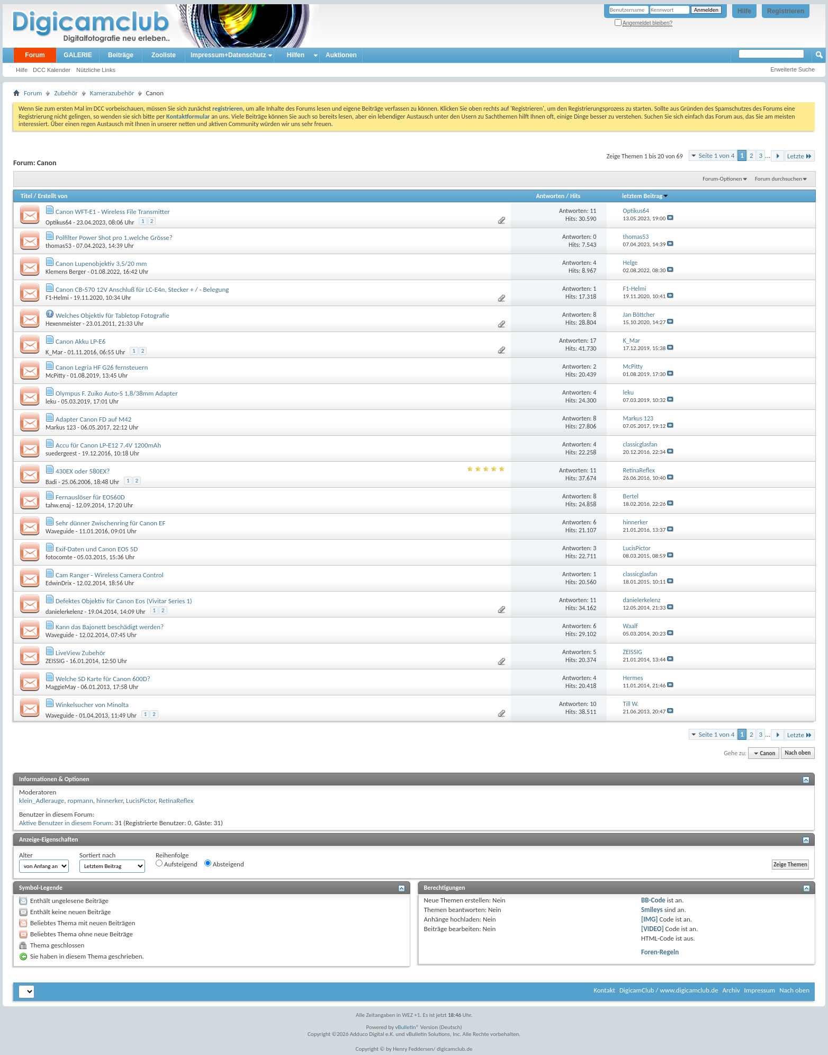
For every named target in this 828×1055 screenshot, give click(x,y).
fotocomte (59, 557)
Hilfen (295, 55)
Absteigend (224, 864)
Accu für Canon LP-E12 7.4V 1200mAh (108, 445)
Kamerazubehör (112, 93)
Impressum (759, 990)
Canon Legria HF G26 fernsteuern (102, 367)
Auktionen (341, 55)
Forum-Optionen (722, 178)
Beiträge (120, 55)
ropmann (80, 800)
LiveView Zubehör (80, 653)
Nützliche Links (95, 70)
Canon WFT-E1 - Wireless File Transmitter (113, 212)
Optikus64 (58, 222)
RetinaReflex (176, 800)
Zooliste (163, 55)
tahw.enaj (58, 505)
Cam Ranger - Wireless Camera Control (110, 575)
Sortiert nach (97, 855)
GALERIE (78, 55)
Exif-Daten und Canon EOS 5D (97, 549)
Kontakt (604, 990)
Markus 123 (61, 427)
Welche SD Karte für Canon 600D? (103, 679)
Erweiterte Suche (792, 69)
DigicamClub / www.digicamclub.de (668, 990)
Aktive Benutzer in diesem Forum (65, 823)
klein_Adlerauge (41, 800)
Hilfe (744, 11)
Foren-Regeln (660, 952)
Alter (26, 855)
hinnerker (109, 800)
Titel (26, 196)
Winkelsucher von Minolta (92, 705)
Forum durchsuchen (778, 178)
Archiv (731, 990)
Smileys (652, 910)
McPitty (55, 375)
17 (593, 340)
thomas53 (58, 245)
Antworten (550, 196)
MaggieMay (61, 687)
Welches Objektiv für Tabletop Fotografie (112, 315)
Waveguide (60, 531)
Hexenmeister (63, 323)
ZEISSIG (55, 661)
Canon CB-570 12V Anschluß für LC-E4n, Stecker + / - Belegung (142, 289)
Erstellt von (52, 196)
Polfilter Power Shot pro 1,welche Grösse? (114, 238)
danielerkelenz (64, 611)
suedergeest (61, 453)
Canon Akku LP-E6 (80, 341)
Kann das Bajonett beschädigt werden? (110, 627)
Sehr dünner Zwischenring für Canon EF (110, 523)
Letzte (799, 156)
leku (51, 401)
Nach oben (798, 753)
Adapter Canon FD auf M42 (93, 419)
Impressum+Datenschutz (228, 55)
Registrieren (785, 11)
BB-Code (653, 900)
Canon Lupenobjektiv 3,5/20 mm (101, 263)
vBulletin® (407, 1027)
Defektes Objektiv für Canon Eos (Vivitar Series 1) (124, 601)
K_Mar (54, 352)
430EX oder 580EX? (83, 471)
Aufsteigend (176, 864)
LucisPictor (141, 800)
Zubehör (65, 93)
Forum (34, 55)
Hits (575, 196)
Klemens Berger (66, 271)
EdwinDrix (58, 583)
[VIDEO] (652, 929)
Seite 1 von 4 (717, 155)
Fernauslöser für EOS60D (90, 497)
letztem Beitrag (645, 196)
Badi (51, 482)
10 (593, 704)
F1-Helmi (57, 297)
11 (593, 210)
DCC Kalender (51, 70)
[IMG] (649, 919)
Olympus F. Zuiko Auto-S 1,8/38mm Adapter (117, 393)
